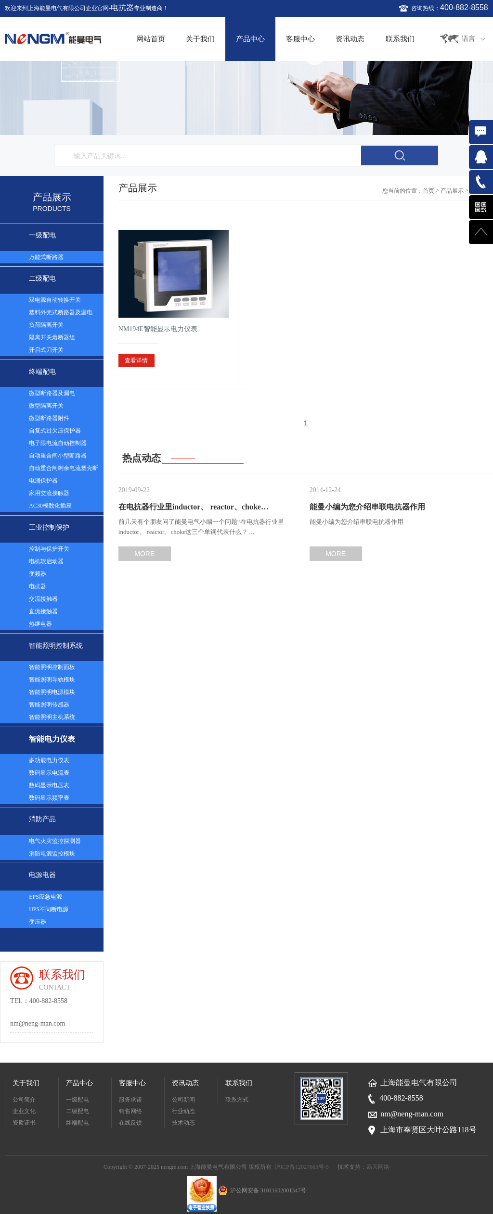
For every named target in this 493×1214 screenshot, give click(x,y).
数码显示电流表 (49, 772)
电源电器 (42, 875)
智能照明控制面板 (52, 667)
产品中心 (250, 39)
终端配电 (42, 371)
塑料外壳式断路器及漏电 (60, 312)
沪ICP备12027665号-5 (301, 1167)
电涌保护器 (43, 480)
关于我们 (200, 39)
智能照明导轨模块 (52, 679)
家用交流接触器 (49, 493)
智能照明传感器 (49, 704)
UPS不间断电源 (48, 909)
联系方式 (236, 1099)
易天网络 (377, 1167)
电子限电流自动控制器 (58, 443)
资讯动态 (350, 39)
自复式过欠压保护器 (55, 430)
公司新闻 (183, 1099)
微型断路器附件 (49, 418)
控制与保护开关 (49, 548)
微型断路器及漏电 (52, 393)
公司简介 (24, 1099)
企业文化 (24, 1111)
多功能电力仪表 (49, 760)
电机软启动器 (46, 561)
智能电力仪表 (52, 739)
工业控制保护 (49, 527)
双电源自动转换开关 (55, 300)
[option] (246, 98)
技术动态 (183, 1122)
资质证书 (24, 1122)
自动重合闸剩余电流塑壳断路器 (63, 469)
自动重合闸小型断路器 (58, 455)
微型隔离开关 (46, 405)
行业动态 (183, 1111)
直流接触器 (43, 611)
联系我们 (400, 39)
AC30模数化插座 (50, 505)
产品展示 (452, 190)
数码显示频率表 (49, 797)
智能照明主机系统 (52, 717)
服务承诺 (130, 1099)
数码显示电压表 (49, 785)
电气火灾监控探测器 (55, 841)
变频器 (37, 573)
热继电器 (40, 623)
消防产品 (42, 819)
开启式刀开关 (46, 350)
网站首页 (150, 39)
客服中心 (300, 39)
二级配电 (42, 278)
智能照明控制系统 (56, 645)
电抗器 (122, 7)
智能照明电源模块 (52, 692)
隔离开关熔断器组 (52, 337)
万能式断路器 (46, 257)
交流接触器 (43, 598)
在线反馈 (130, 1122)
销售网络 (130, 1111)
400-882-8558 (464, 7)
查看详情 (136, 360)
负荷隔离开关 (46, 325)
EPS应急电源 (45, 896)
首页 (428, 190)
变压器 (37, 921)
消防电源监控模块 (52, 853)
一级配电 (42, 235)
